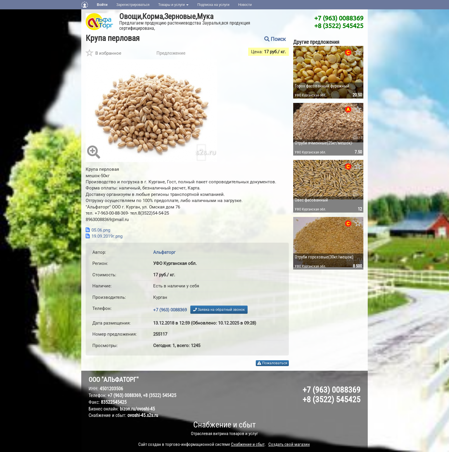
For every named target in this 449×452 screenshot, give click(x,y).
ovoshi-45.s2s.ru (142, 415)
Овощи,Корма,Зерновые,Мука (166, 16)
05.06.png (100, 230)
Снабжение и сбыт (224, 424)
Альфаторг (164, 252)
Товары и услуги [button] (173, 5)
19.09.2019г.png (106, 236)
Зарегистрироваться (132, 5)
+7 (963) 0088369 (338, 18)
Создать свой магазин (289, 444)
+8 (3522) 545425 (338, 25)
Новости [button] (245, 5)
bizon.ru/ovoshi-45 (137, 409)
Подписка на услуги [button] (213, 5)
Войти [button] (102, 5)
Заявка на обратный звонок (219, 310)
